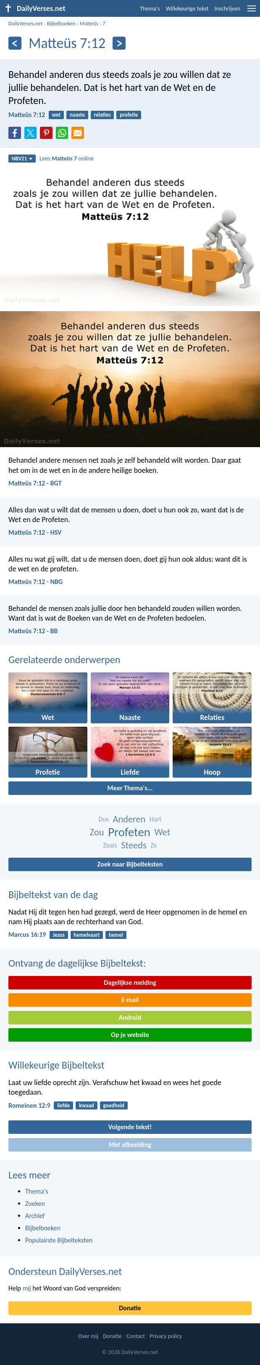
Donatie (130, 1308)
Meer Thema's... (130, 788)
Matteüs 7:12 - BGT (35, 483)
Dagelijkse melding (130, 982)
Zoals (110, 845)
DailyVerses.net (25, 23)
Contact (135, 1336)
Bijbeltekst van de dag (53, 894)
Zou (97, 832)
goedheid (113, 1105)
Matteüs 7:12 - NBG (35, 582)
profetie (129, 115)
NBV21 (22, 158)
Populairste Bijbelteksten (59, 1240)
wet (56, 115)
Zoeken (35, 1204)
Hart (156, 819)
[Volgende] (119, 43)
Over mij (88, 1336)
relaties (102, 115)
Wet (163, 832)
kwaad (86, 1105)
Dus (103, 819)
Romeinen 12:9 (29, 1105)
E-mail (130, 1000)
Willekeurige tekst (187, 8)
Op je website (130, 1035)
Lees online (66, 158)
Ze (153, 845)
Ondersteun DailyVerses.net (65, 1271)
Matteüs (89, 23)
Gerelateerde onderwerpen (64, 659)
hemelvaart (87, 935)
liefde (63, 1105)
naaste (77, 115)
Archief (35, 1216)
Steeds (133, 845)
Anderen (129, 819)
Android (130, 1017)
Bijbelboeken (61, 23)
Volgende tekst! (130, 1127)
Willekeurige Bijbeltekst (56, 1065)
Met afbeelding (130, 1145)
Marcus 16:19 (27, 934)
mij (27, 1288)
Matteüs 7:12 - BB (33, 631)
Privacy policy (166, 1336)
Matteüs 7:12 (26, 115)
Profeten (129, 832)
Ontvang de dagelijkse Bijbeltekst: (77, 963)
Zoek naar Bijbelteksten (130, 864)
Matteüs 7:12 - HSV (35, 532)
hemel (116, 935)
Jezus (59, 935)
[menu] (251, 11)
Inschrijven (227, 8)
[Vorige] (14, 43)
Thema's (150, 8)
